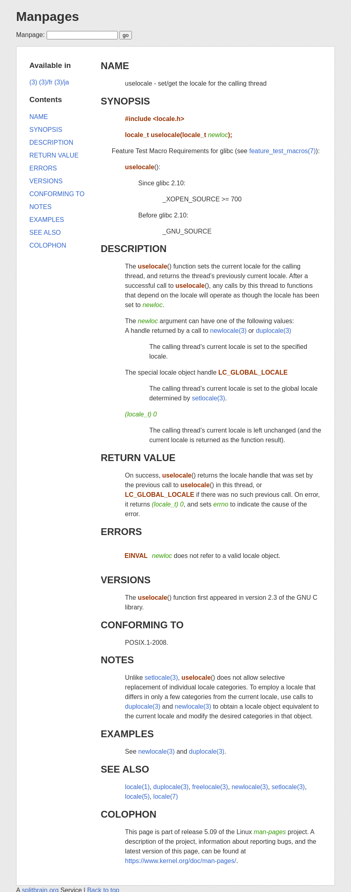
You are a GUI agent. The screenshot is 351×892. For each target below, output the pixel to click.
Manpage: (30, 34)
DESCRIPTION (133, 248)
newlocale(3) (228, 330)
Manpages (47, 16)
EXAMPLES (127, 733)
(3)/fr (46, 82)
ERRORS (121, 531)
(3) (33, 82)
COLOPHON (128, 814)
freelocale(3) (210, 786)
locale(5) (137, 796)
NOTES (117, 659)
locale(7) (165, 796)
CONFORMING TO (142, 624)
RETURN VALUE (138, 457)
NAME (115, 65)
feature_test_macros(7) (282, 151)
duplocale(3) (273, 330)
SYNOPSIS (125, 101)
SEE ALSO (125, 769)
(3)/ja (61, 82)
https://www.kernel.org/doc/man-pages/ (180, 860)
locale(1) (137, 786)
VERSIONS (125, 579)
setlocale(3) (208, 398)
